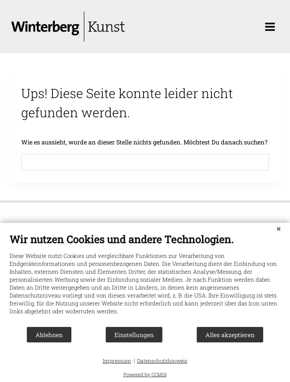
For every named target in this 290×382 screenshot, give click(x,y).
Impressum (117, 360)
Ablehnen (49, 335)
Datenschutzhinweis (162, 360)
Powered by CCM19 (145, 374)
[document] (145, 279)
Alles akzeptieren (230, 335)
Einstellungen (134, 335)
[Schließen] (278, 228)
